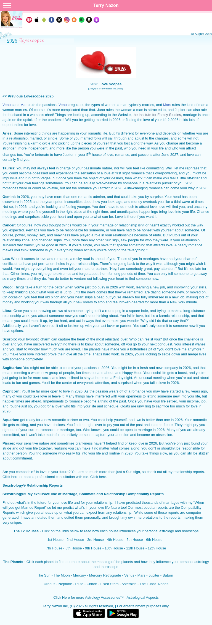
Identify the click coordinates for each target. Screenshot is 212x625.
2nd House (75, 540)
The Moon (62, 575)
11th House (135, 548)
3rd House (95, 540)
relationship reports (188, 472)
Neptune (65, 584)
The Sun (44, 575)
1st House (55, 540)
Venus (129, 575)
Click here (10, 477)
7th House (54, 548)
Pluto (79, 584)
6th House (154, 540)
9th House (93, 548)
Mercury (79, 575)
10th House (114, 548)
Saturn (168, 575)
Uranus (49, 584)
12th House (157, 548)
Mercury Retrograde (105, 575)
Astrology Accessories (102, 597)
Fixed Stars (109, 584)
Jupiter (154, 575)
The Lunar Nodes (154, 584)
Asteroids (128, 584)
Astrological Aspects (142, 597)
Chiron (92, 584)
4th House (115, 540)
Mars (141, 575)
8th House (73, 548)
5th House (134, 540)
